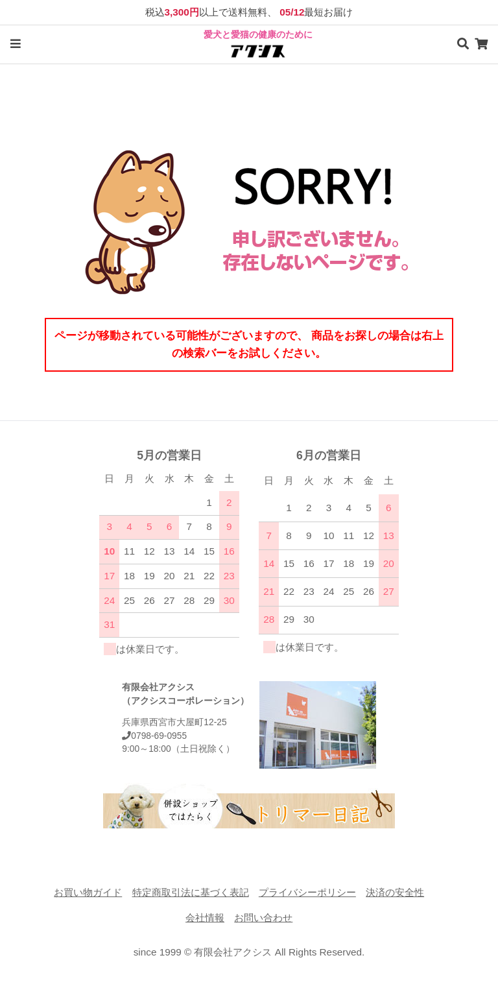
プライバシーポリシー (307, 892)
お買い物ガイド (88, 892)
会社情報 (204, 917)
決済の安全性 (395, 892)
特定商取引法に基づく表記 (190, 892)
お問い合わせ (263, 917)
